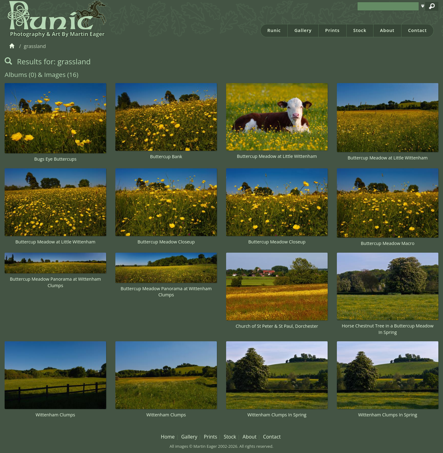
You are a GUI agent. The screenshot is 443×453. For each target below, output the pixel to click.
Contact (417, 30)
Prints (332, 30)
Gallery (303, 30)
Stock (359, 30)
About (387, 30)
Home (168, 436)
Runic (274, 30)
